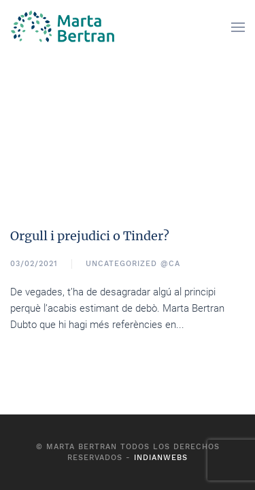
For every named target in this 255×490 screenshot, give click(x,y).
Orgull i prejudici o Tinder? (89, 236)
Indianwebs (161, 457)
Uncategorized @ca (133, 263)
